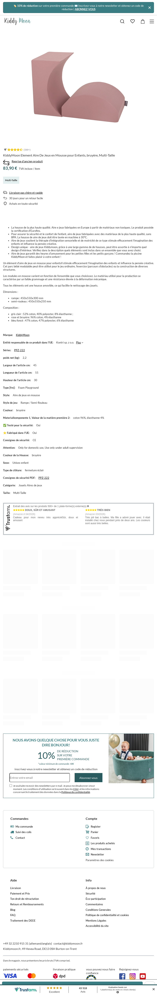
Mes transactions (101, 849)
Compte (91, 818)
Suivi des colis (23, 832)
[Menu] (152, 21)
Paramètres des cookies (100, 860)
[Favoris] (132, 21)
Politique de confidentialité (75, 792)
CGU (75, 789)
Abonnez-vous (88, 778)
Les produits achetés (103, 843)
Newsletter (97, 854)
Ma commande (24, 826)
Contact (20, 837)
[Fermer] (149, 7)
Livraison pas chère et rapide (26, 192)
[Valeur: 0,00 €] (143, 21)
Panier (94, 832)
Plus (78, 342)
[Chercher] (122, 21)
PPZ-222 (19, 350)
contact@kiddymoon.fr (68, 943)
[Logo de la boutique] (17, 21)
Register (96, 826)
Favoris (95, 837)
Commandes (19, 818)
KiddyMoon (22, 335)
